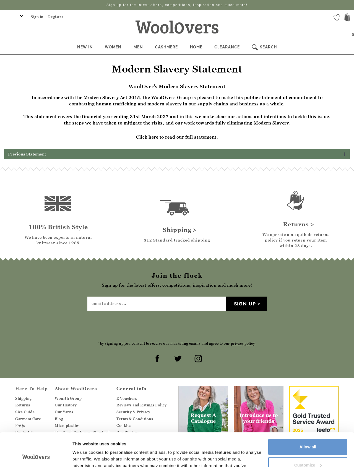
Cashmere (166, 47)
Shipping (23, 398)
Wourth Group (68, 398)
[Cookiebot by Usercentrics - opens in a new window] (36, 456)
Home (196, 47)
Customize (308, 433)
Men (138, 47)
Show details (85, 456)
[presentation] (177, 325)
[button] (177, 154)
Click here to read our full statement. (177, 136)
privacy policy (242, 343)
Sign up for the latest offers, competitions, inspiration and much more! (177, 5)
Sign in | (38, 17)
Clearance (227, 47)
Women (113, 47)
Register (56, 17)
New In (85, 47)
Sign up (245, 303)
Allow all (308, 415)
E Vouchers (126, 398)
